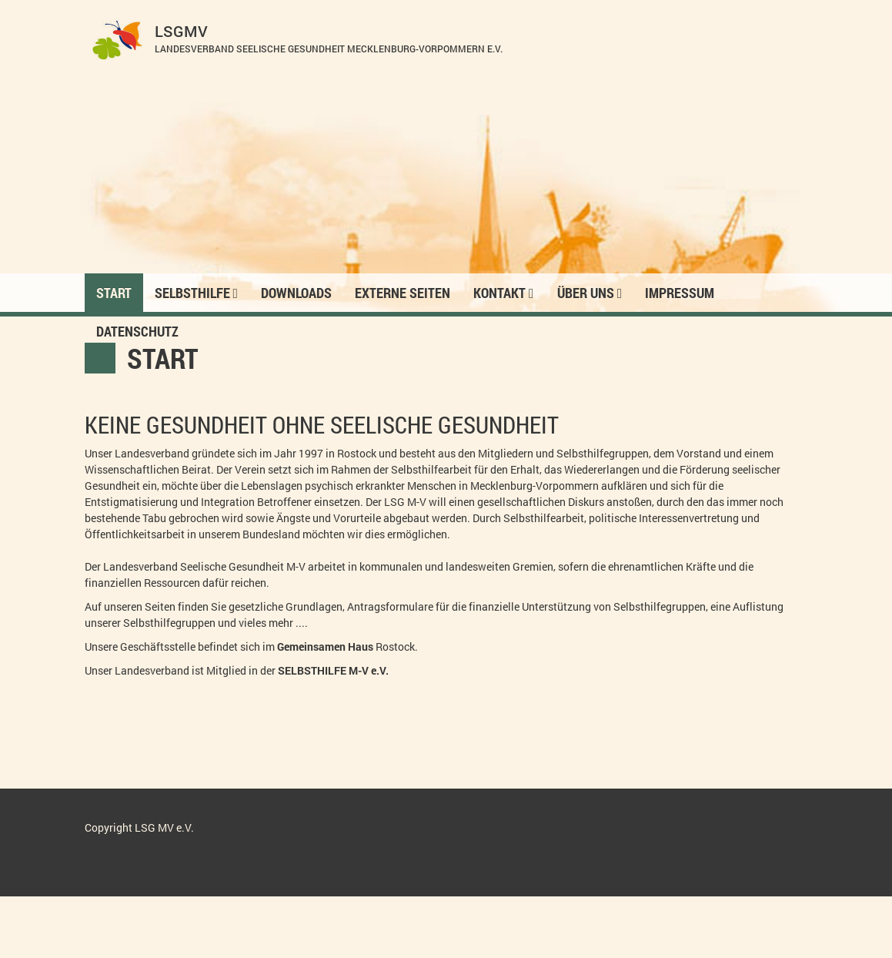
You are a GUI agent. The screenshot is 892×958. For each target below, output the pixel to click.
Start (114, 292)
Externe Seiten (402, 292)
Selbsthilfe (197, 292)
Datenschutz (137, 331)
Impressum (679, 292)
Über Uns (590, 292)
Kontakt (503, 292)
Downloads (296, 292)
